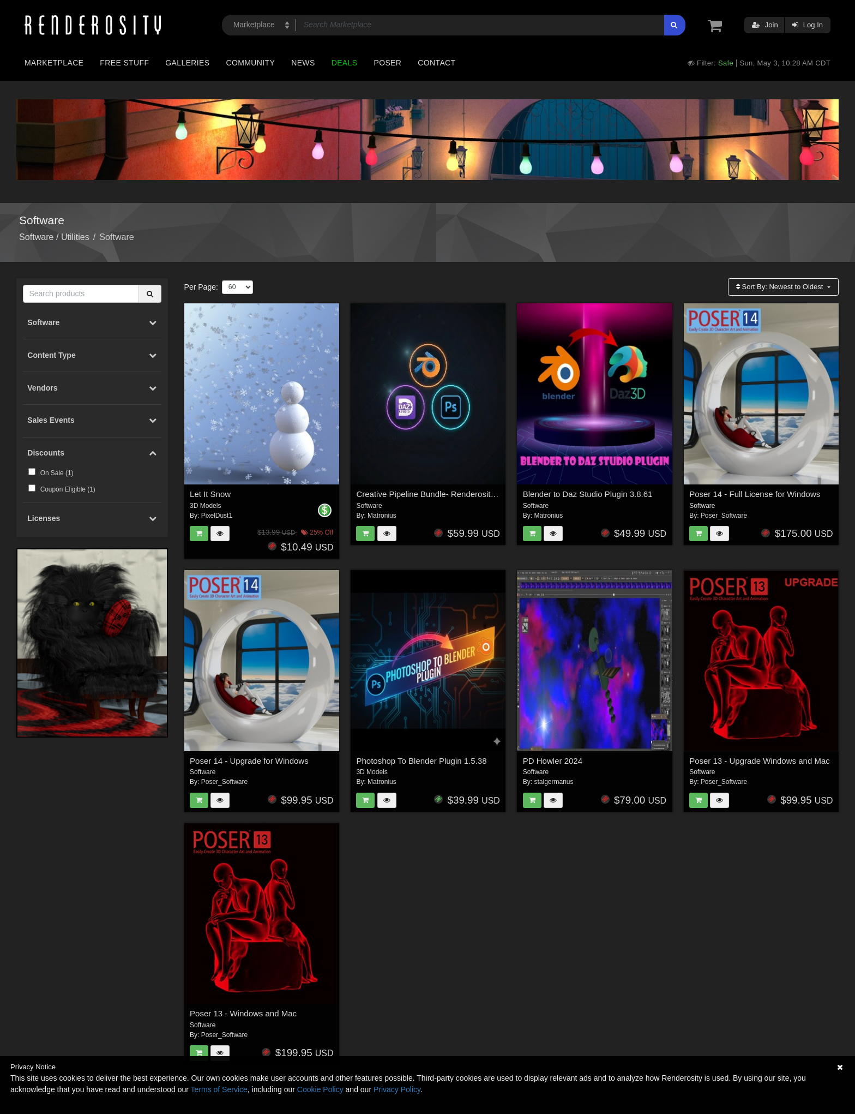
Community (250, 62)
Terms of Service (219, 1089)
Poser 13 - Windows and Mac (243, 1013)
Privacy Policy (397, 1089)
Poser (387, 62)
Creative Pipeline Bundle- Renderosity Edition (439, 494)
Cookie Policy (320, 1089)
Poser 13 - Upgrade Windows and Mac (759, 760)
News (303, 62)
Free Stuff (124, 62)
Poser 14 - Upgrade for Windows (249, 760)
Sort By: (780, 287)
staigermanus (553, 782)
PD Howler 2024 (552, 760)
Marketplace (54, 62)
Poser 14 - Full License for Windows (754, 494)
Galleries (187, 62)
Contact (436, 62)
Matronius (382, 515)
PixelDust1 (216, 515)
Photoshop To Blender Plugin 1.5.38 (421, 760)
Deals (345, 62)
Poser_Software (724, 515)
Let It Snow (210, 494)
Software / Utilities (54, 237)
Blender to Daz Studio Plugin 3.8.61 (588, 494)
